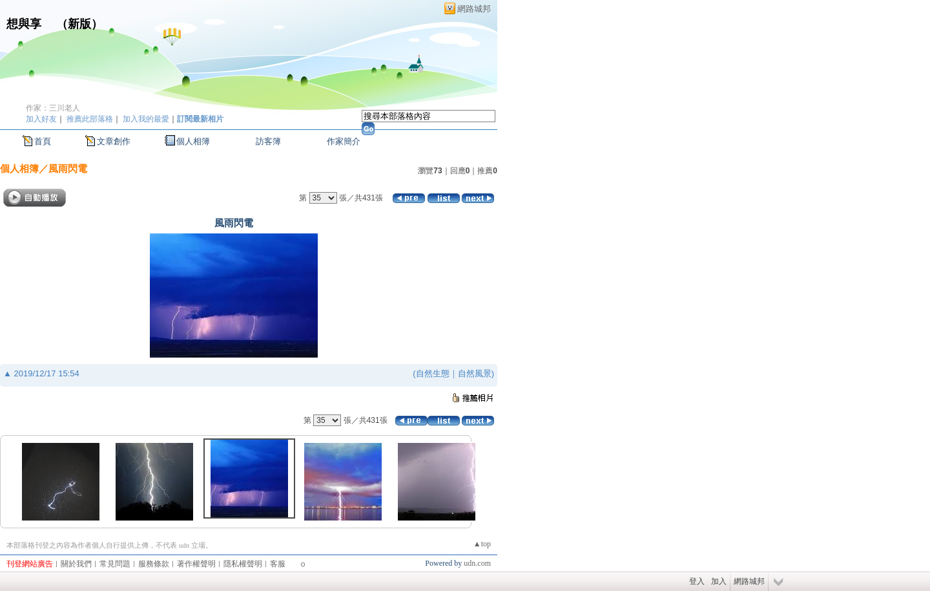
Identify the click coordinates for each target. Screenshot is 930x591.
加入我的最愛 (146, 119)
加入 (719, 581)
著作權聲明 (196, 563)
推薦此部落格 (90, 119)
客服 (277, 563)
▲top (482, 543)
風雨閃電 (67, 168)
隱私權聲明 (242, 563)
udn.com (477, 563)
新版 (79, 23)
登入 (697, 581)
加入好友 (41, 119)
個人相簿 (193, 141)
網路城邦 (474, 9)
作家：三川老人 (53, 108)
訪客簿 (268, 141)
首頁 (42, 141)
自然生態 (433, 373)
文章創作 (113, 141)
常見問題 (114, 563)
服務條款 (153, 563)
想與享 (25, 23)
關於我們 (76, 563)
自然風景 (474, 373)
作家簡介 (343, 141)
